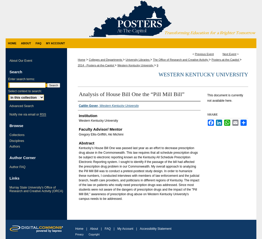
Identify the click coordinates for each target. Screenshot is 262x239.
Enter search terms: (21, 79)
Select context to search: (25, 91)
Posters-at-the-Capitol (226, 59)
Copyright (94, 234)
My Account (125, 229)
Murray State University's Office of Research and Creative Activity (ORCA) (36, 189)
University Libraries (138, 59)
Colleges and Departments (106, 59)
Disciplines (16, 141)
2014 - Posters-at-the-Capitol (96, 65)
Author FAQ (17, 167)
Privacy (79, 234)
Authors (14, 146)
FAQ (108, 229)
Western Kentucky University (135, 65)
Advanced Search (21, 106)
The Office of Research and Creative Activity (181, 59)
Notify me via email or (27, 114)
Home (81, 59)
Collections (17, 135)
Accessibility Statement (155, 229)
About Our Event (20, 61)
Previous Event (204, 54)
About (94, 229)
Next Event (229, 54)
